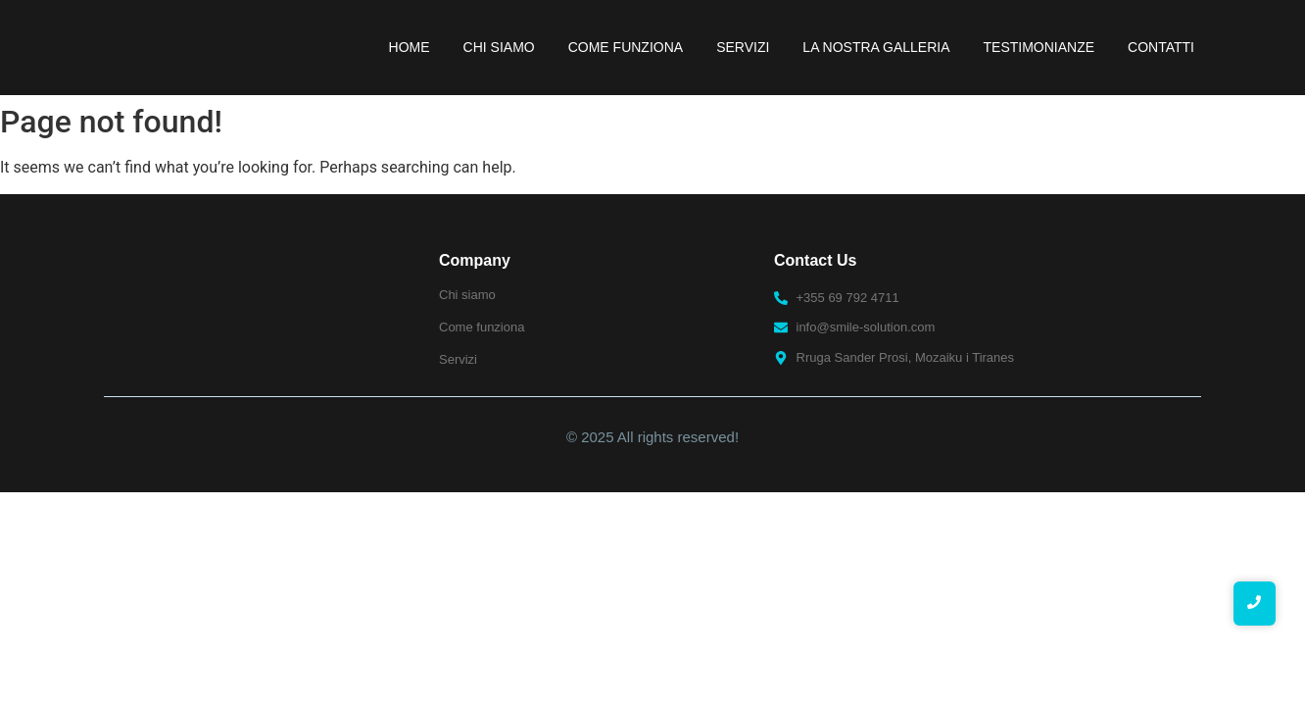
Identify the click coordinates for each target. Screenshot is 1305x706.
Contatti (1161, 47)
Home (409, 47)
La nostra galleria (875, 47)
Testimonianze (1039, 47)
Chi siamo (467, 294)
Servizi (742, 47)
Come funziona (625, 47)
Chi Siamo (499, 47)
